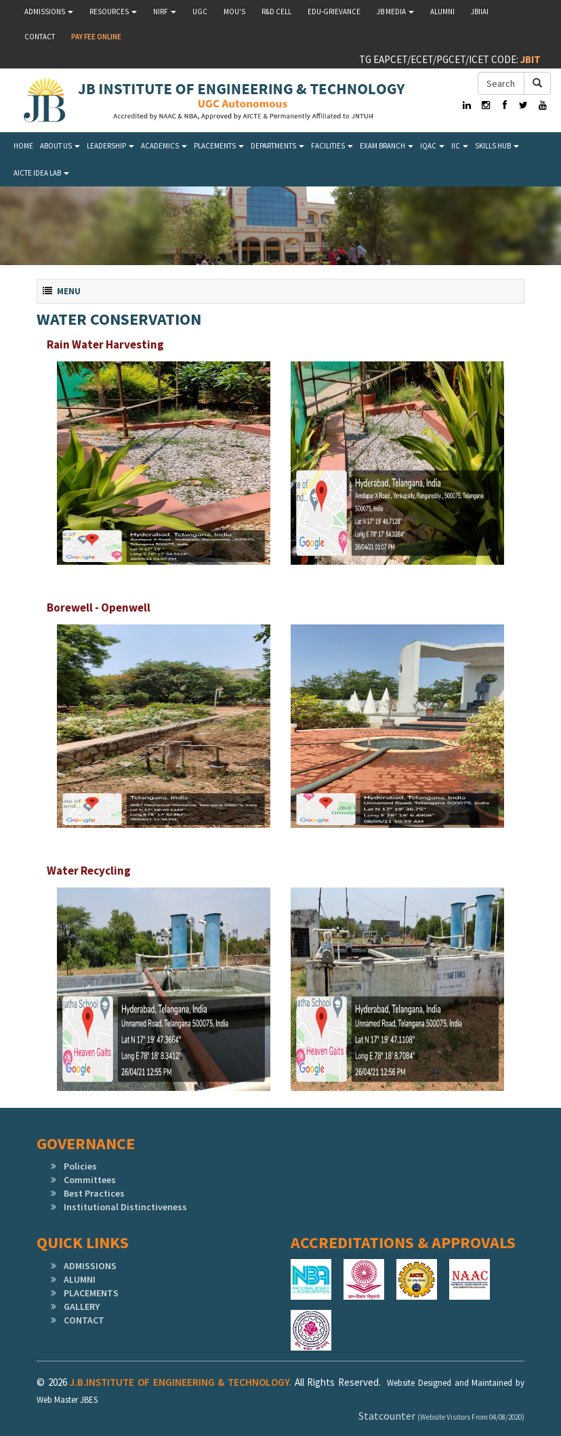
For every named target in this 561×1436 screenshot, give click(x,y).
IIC (459, 146)
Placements (219, 146)
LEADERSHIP (110, 146)
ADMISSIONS (90, 1266)
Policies (80, 1166)
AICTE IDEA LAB (41, 173)
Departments (277, 146)
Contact (39, 36)
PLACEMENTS (91, 1293)
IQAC (432, 146)
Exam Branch (386, 146)
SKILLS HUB (497, 146)
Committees (90, 1180)
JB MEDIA (395, 11)
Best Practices (94, 1193)
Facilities (332, 146)
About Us (60, 146)
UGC (199, 11)
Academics (164, 146)
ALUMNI (80, 1279)
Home (23, 146)
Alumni (442, 11)
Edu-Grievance (334, 11)
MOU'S (234, 11)
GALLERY (82, 1306)
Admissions (48, 11)
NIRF (164, 11)
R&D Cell (276, 11)
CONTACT (84, 1320)
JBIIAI (480, 11)
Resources (113, 11)
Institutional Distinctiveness (125, 1207)
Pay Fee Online (96, 36)
